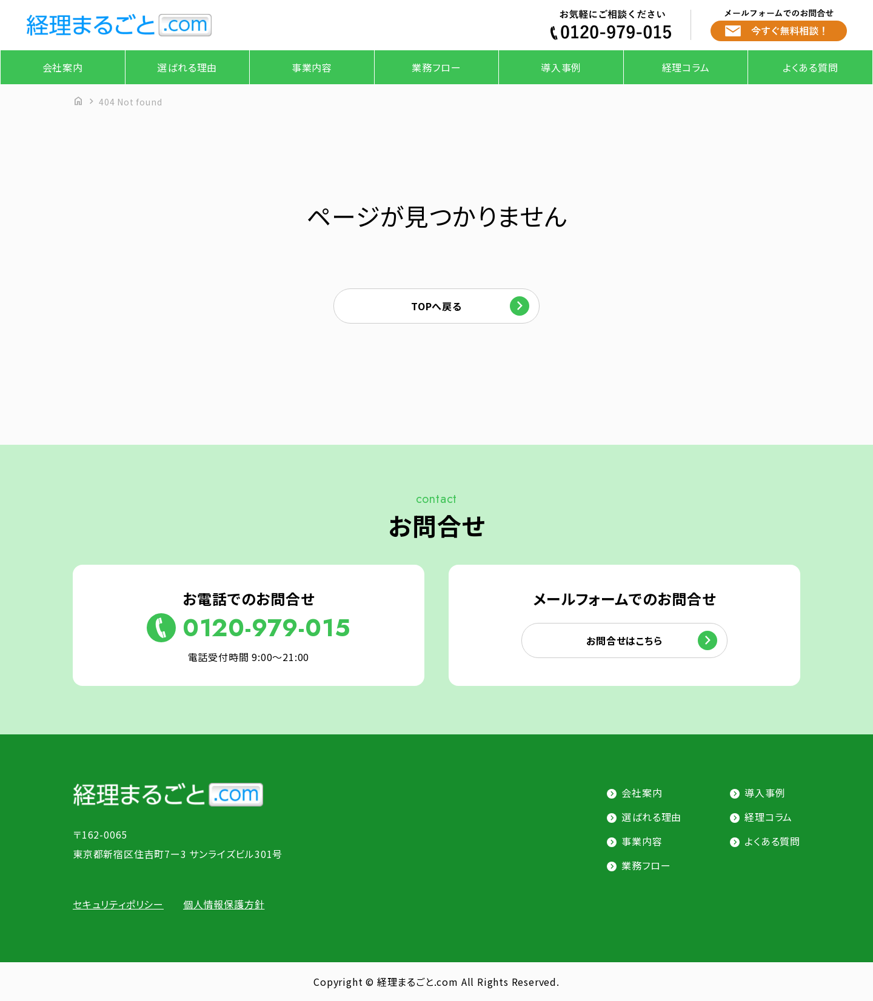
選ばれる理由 (187, 67)
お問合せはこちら (624, 640)
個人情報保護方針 (223, 904)
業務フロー (436, 67)
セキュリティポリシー (118, 904)
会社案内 (62, 67)
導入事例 (561, 67)
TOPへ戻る (436, 306)
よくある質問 (810, 67)
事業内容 (312, 67)
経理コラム (686, 67)
